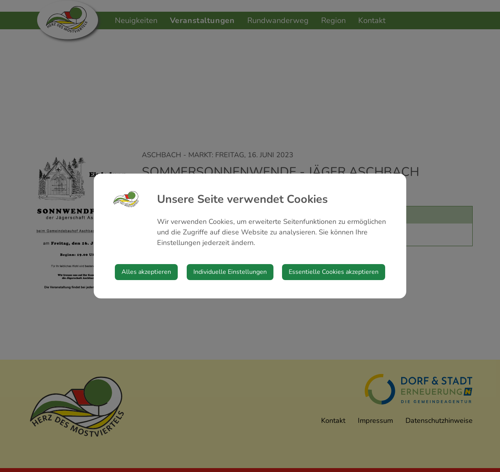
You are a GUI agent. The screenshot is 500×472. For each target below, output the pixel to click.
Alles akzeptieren (146, 272)
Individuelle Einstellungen (230, 272)
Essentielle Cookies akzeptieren (334, 272)
